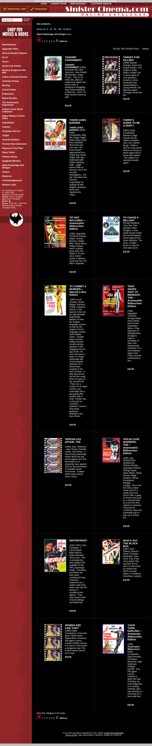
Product (129, 49)
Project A (117, 735)
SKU (123, 49)
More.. (69, 34)
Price (136, 49)
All (64, 29)
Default (144, 49)
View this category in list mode (51, 713)
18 (51, 29)
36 (55, 29)
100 (59, 29)
